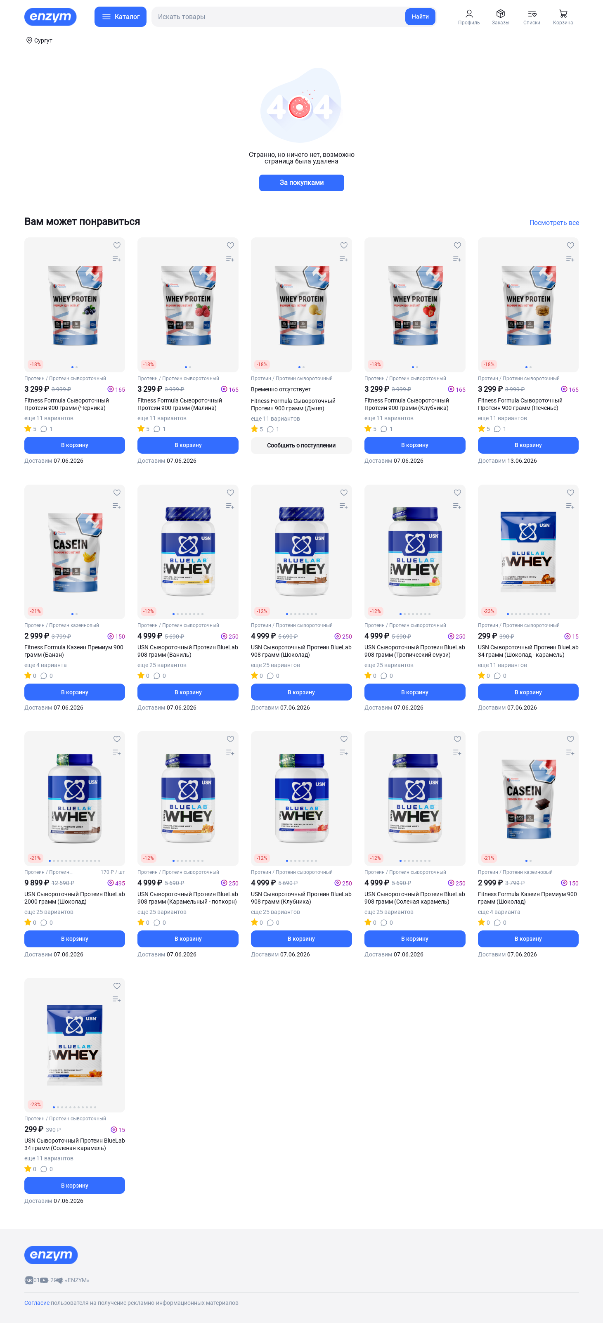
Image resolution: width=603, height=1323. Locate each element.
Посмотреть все (554, 223)
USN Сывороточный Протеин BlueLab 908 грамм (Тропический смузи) (414, 651)
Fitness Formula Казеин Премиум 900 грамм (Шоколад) (527, 898)
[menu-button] (121, 17)
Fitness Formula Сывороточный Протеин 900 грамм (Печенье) (520, 404)
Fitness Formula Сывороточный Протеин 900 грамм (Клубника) (406, 404)
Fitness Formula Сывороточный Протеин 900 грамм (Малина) (179, 404)
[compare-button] (117, 259)
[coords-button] (38, 40)
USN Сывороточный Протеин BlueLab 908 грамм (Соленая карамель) (414, 898)
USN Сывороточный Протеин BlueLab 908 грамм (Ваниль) (187, 651)
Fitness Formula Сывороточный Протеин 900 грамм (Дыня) (293, 405)
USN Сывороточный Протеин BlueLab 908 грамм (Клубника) (301, 898)
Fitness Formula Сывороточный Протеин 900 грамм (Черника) (66, 404)
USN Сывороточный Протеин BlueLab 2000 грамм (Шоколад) (74, 898)
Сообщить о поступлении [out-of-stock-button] (301, 445)
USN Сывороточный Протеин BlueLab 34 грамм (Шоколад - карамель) (528, 651)
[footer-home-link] (51, 1255)
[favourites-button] (117, 246)
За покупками (302, 183)
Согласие (37, 1302)
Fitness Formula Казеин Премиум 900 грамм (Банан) (73, 651)
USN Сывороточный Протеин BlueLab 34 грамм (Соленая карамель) (74, 1144)
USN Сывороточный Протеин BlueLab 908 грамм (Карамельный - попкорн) (187, 898)
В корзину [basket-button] (74, 445)
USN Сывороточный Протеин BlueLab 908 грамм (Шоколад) (301, 651)
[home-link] (51, 17)
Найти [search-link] (420, 16)
